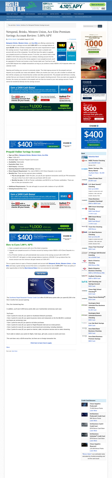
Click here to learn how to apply (41, 343)
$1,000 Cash (93, 310)
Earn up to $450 (94, 189)
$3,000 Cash (93, 180)
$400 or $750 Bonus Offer (97, 273)
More (8, 347)
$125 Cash (92, 294)
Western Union (23, 43)
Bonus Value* (87, 454)
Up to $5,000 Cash (94, 163)
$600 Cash (92, 341)
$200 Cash (92, 325)
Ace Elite (35, 43)
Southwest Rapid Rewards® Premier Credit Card (24, 297)
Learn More (93, 410)
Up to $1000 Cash (94, 257)
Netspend (9, 43)
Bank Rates (14, 351)
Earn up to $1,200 (94, 237)
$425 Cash (92, 286)
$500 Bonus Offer (94, 265)
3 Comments (72, 39)
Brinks (15, 43)
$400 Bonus (92, 229)
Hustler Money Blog (21, 6)
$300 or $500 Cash (94, 203)
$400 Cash (92, 249)
